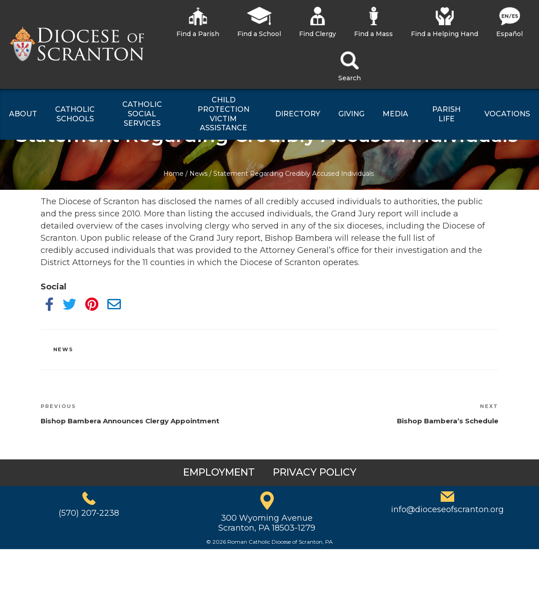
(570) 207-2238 (89, 513)
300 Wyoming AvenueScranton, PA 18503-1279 (266, 523)
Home (173, 174)
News (198, 174)
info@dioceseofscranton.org (447, 509)
